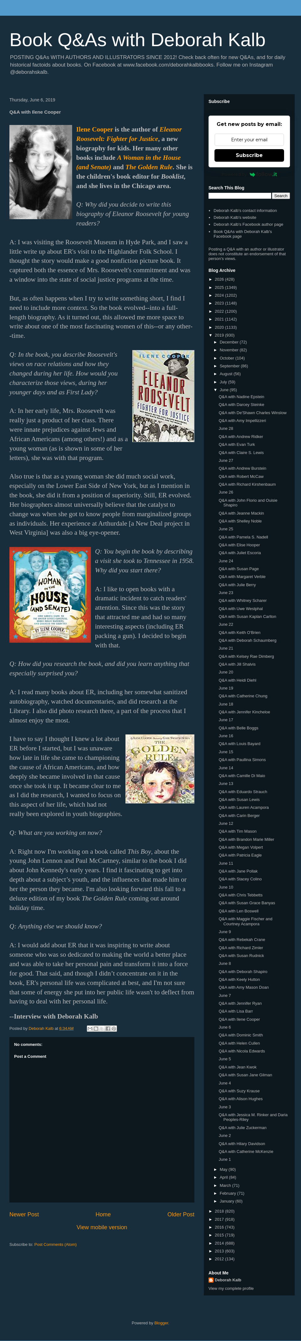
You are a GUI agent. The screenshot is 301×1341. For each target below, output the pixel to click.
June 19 (226, 688)
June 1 (225, 1159)
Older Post (180, 1214)
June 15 (226, 751)
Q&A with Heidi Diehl (237, 680)
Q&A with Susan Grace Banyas (247, 902)
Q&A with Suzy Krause (239, 1091)
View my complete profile (231, 1288)
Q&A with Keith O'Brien (239, 632)
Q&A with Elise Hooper (239, 545)
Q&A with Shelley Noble (240, 521)
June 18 (226, 704)
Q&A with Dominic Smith (241, 1035)
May (224, 1169)
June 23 (226, 592)
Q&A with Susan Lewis (239, 799)
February (228, 1193)
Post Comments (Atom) (55, 1244)
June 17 (226, 719)
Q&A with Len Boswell (238, 911)
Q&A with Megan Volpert (241, 847)
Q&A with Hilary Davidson (242, 1143)
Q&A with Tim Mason (237, 831)
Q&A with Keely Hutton (239, 979)
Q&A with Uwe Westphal (241, 608)
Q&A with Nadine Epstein (241, 396)
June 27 (226, 460)
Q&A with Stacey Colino (240, 879)
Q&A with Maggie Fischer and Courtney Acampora (245, 921)
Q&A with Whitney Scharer (243, 600)
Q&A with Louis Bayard (239, 743)
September (230, 366)
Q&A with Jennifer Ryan (240, 1003)
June (225, 389)
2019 (220, 335)
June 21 (226, 648)
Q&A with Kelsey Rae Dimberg (246, 656)
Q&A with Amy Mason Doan (244, 987)
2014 (220, 1243)
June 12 (226, 823)
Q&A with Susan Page (239, 568)
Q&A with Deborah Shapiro (243, 971)
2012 (220, 1259)
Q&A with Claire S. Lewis (241, 452)
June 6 (225, 1027)
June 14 (226, 767)
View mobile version (102, 1227)
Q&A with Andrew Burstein (242, 468)
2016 (220, 1227)
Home (103, 1214)
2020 (220, 327)
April (224, 1177)
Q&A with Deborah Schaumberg (247, 640)
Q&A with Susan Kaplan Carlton (247, 616)
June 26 (226, 492)
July (224, 382)
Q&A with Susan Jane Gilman (245, 1075)
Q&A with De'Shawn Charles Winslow (252, 412)
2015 (220, 1235)
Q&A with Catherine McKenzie (246, 1151)
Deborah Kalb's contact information (245, 210)
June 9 (225, 931)
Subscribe (249, 155)
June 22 (226, 624)
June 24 (226, 561)
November (230, 350)
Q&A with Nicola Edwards (242, 1051)
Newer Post (24, 1214)
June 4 (225, 1083)
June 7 (225, 995)
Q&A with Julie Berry (237, 584)
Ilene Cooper (94, 129)
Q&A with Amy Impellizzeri (242, 420)
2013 (220, 1251)
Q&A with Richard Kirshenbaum (247, 484)
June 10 (226, 887)
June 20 (226, 672)
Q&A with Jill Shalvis (237, 664)
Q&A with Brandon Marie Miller (246, 839)
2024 (220, 295)
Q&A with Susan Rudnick (241, 955)
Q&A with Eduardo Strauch (243, 791)
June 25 (226, 529)
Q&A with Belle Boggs (238, 728)
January (227, 1201)
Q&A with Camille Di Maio (242, 775)
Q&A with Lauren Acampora (244, 807)
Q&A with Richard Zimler (241, 947)
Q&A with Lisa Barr (236, 1011)
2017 (220, 1219)
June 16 (226, 735)
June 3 (225, 1107)
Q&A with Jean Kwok (237, 1067)
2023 (220, 303)
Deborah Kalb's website (235, 217)
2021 (220, 319)
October (227, 358)
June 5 (225, 1059)
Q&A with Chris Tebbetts (240, 895)
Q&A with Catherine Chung (243, 696)
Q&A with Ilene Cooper (239, 1019)
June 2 (225, 1135)
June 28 (226, 428)
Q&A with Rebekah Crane (242, 939)
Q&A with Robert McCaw (241, 476)
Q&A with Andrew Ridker (241, 436)
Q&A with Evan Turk (237, 444)
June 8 (225, 963)
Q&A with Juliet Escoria (240, 552)
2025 (220, 287)
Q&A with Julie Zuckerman (242, 1127)
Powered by (249, 174)
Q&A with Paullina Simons (242, 759)
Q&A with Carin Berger (239, 815)
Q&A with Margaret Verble (242, 576)
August (227, 373)
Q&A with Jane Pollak (238, 871)
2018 (220, 1211)
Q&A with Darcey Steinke (241, 404)
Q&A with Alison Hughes (240, 1098)
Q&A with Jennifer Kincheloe (244, 712)
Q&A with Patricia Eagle (240, 855)
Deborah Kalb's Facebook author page (248, 224)
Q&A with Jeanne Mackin (241, 513)
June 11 (226, 863)
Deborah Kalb (228, 1280)
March (226, 1185)
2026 (220, 279)
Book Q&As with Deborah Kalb (137, 39)
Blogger (161, 1323)
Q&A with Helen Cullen (239, 1043)
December (230, 342)
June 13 (226, 783)
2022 (220, 311)
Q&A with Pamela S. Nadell (243, 537)
